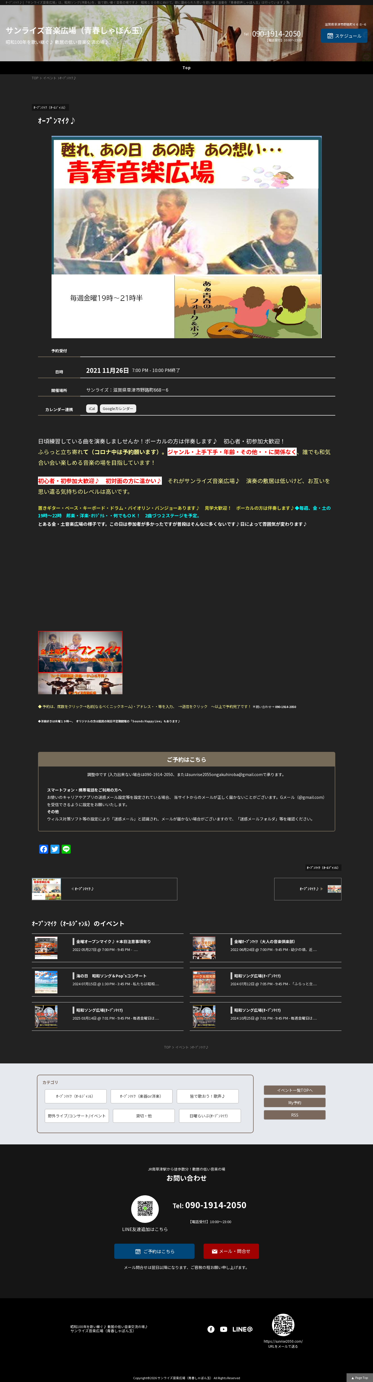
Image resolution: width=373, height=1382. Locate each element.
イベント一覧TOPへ (295, 1090)
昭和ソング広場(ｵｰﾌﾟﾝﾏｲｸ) (257, 976)
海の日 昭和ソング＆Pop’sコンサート (111, 976)
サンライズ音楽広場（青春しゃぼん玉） (76, 30)
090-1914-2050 (276, 33)
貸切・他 (144, 1116)
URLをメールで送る (283, 1346)
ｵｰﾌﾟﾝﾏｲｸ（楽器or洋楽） (142, 1096)
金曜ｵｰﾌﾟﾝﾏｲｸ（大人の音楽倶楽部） (265, 941)
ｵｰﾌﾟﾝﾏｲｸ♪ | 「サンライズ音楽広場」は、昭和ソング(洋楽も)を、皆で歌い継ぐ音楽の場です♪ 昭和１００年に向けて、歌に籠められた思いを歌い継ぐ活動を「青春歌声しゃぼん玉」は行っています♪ (146, 2)
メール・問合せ (235, 1251)
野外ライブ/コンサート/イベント (77, 1116)
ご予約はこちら (159, 1251)
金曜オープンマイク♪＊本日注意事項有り (113, 941)
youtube (223, 1329)
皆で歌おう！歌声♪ (207, 1096)
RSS (294, 1115)
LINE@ (243, 1329)
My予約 (294, 1102)
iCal (92, 408)
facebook (211, 1329)
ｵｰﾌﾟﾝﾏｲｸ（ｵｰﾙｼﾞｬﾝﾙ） (75, 1096)
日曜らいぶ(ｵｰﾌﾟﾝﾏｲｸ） (209, 1116)
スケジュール (348, 35)
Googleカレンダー (118, 408)
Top (186, 67)
